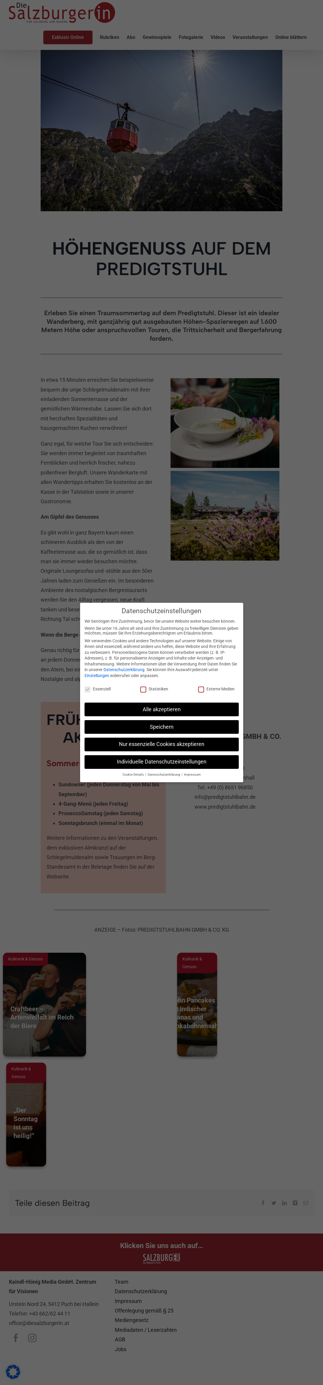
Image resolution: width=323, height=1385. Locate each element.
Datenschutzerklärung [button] (164, 775)
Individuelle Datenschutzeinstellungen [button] (161, 762)
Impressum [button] (192, 775)
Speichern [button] (162, 727)
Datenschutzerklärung (124, 669)
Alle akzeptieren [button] (162, 709)
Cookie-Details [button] (133, 775)
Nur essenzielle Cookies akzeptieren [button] (161, 744)
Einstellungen (97, 675)
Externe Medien (216, 689)
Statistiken (154, 689)
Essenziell (98, 689)
